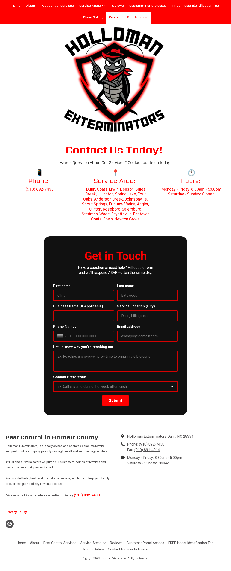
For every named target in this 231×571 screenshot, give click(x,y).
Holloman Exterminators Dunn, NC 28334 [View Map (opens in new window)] (160, 436)
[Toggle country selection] (62, 336)
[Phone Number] (90, 336)
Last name (125, 286)
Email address (128, 326)
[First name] (83, 295)
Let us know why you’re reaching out (83, 347)
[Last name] (147, 295)
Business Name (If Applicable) (78, 306)
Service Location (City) (136, 306)
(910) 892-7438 (151, 444)
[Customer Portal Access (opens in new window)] (148, 6)
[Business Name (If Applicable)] (83, 315)
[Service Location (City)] (147, 315)
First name (62, 286)
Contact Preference (69, 377)
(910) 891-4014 (147, 450)
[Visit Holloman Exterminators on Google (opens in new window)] (10, 524)
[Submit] (115, 400)
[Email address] (147, 336)
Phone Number (65, 326)
